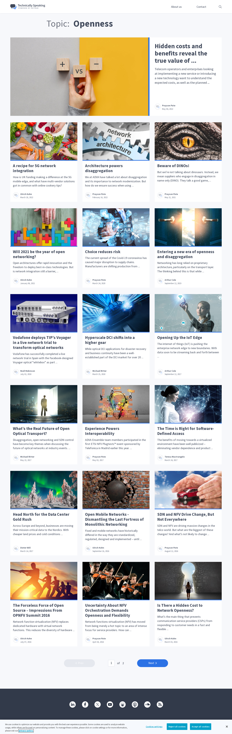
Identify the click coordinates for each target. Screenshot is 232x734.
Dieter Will (26, 549)
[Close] (226, 726)
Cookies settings (154, 726)
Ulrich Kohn (26, 194)
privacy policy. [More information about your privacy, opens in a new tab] (26, 730)
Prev (79, 665)
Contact (201, 7)
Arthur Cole (170, 280)
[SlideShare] (122, 704)
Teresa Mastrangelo (175, 458)
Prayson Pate (169, 105)
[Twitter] (97, 704)
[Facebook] (84, 704)
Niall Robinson (28, 371)
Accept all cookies (200, 726)
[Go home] (29, 7)
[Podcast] (134, 704)
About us (176, 7)
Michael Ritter (100, 371)
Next (152, 665)
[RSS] (159, 704)
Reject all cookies (177, 726)
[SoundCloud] (147, 704)
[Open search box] (215, 7)
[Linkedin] (72, 704)
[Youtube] (109, 704)
